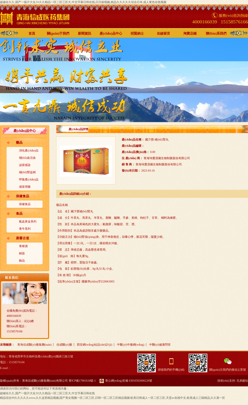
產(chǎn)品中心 (111, 33)
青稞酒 (23, 246)
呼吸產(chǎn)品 (28, 179)
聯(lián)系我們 (216, 33)
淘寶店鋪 (190, 33)
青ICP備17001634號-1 (82, 380)
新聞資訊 (84, 33)
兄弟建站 (242, 380)
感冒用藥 (25, 186)
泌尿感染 (25, 165)
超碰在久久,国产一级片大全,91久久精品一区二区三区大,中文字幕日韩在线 (47, 393)
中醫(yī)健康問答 (160, 344)
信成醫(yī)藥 (64, 344)
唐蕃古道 (22, 238)
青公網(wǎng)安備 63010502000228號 (126, 380)
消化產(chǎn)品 (28, 150)
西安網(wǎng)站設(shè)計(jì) (94, 344)
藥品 (19, 142)
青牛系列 (25, 228)
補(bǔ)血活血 (27, 157)
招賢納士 (137, 33)
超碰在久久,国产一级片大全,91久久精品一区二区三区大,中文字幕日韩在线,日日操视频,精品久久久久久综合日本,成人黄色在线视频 (83, 2)
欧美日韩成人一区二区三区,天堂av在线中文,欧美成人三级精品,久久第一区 (177, 397)
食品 (19, 213)
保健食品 (22, 196)
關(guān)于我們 (58, 33)
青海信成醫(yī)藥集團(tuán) (34, 344)
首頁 (32, 33)
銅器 (22, 253)
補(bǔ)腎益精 (27, 172)
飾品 (22, 260)
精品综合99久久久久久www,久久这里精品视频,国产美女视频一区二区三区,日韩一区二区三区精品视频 (65, 397)
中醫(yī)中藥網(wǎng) (130, 344)
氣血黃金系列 (27, 221)
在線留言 (163, 33)
